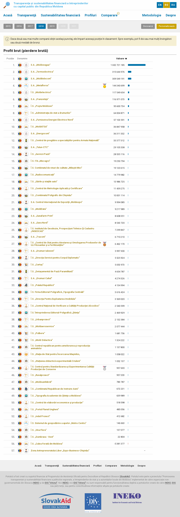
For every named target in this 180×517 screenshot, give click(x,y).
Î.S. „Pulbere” (38, 333)
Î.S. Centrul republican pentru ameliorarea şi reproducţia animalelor (60, 347)
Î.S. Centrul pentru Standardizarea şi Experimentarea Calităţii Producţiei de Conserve (62, 368)
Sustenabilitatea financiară (60, 15)
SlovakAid (125, 476)
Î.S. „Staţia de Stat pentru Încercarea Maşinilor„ (55, 354)
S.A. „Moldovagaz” (40, 65)
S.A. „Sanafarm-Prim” (42, 216)
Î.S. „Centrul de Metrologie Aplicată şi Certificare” (57, 188)
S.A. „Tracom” (38, 236)
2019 (52, 26)
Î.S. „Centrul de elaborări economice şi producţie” (57, 402)
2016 (19, 26)
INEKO (36, 483)
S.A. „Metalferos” (40, 85)
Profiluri (91, 15)
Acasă (7, 15)
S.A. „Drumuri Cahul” (41, 278)
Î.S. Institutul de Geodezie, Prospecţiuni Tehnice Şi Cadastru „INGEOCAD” (62, 229)
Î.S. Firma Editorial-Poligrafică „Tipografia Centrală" (57, 292)
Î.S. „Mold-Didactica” (42, 340)
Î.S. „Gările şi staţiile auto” (44, 181)
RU (173, 5)
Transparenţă (26, 15)
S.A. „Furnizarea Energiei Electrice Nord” (52, 119)
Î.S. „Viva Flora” (39, 430)
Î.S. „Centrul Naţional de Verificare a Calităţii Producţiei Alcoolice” (65, 305)
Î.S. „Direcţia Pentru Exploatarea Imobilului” (53, 299)
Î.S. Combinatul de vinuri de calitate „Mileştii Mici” (56, 167)
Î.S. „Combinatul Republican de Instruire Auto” (55, 388)
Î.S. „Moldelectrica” (41, 92)
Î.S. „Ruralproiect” (40, 375)
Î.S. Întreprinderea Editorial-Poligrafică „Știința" (55, 312)
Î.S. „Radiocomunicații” (43, 174)
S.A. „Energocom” (40, 133)
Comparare (109, 15)
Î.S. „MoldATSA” (39, 126)
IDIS (174, 483)
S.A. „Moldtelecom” (41, 78)
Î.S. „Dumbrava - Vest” (42, 437)
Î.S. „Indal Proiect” (40, 416)
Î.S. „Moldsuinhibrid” (41, 382)
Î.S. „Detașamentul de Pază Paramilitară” (52, 271)
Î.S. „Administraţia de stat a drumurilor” (51, 113)
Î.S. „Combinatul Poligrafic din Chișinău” (51, 195)
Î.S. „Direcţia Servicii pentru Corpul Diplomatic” (55, 257)
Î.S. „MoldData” (39, 209)
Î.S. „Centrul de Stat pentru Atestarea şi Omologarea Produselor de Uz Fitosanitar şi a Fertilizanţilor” (66, 244)
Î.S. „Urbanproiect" (41, 319)
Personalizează (166, 26)
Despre (171, 15)
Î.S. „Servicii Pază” (40, 154)
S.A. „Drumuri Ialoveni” (42, 251)
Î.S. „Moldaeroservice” (43, 326)
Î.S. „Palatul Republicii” (42, 285)
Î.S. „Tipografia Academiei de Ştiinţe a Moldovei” (56, 395)
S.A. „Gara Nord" (39, 222)
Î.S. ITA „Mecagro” (40, 161)
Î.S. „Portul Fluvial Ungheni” (45, 409)
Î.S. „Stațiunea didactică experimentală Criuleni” (56, 361)
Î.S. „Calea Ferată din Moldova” (47, 443)
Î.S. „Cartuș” (37, 264)
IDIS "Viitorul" (51, 483)
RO (166, 5)
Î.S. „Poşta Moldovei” (42, 106)
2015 (8, 26)
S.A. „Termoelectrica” (42, 71)
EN (160, 5)
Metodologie (151, 15)
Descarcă (148, 26)
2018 (40, 26)
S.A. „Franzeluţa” (40, 99)
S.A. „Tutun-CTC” (40, 147)
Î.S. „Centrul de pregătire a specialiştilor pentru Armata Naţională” (65, 140)
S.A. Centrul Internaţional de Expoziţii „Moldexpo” (56, 202)
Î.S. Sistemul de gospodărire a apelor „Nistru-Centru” (58, 423)
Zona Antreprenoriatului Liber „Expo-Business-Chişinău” (60, 450)
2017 (30, 26)
